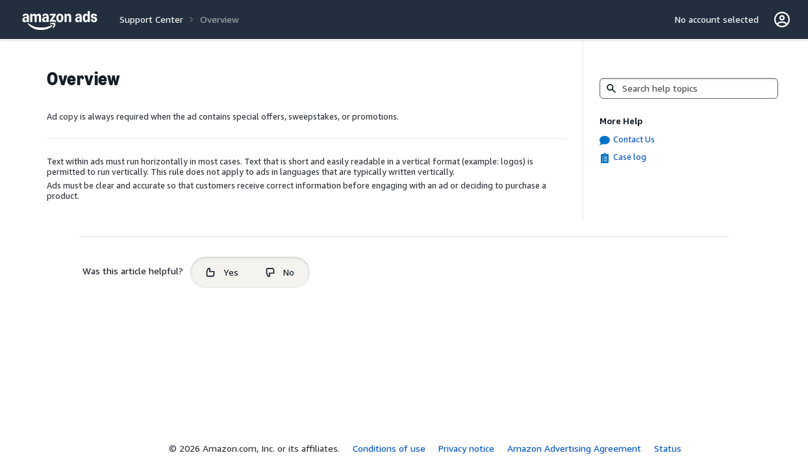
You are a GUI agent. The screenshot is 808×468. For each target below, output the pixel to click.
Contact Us (634, 139)
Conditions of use (389, 448)
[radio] (222, 272)
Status (667, 448)
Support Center (151, 19)
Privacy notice (466, 448)
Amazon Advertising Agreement (574, 448)
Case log (629, 156)
